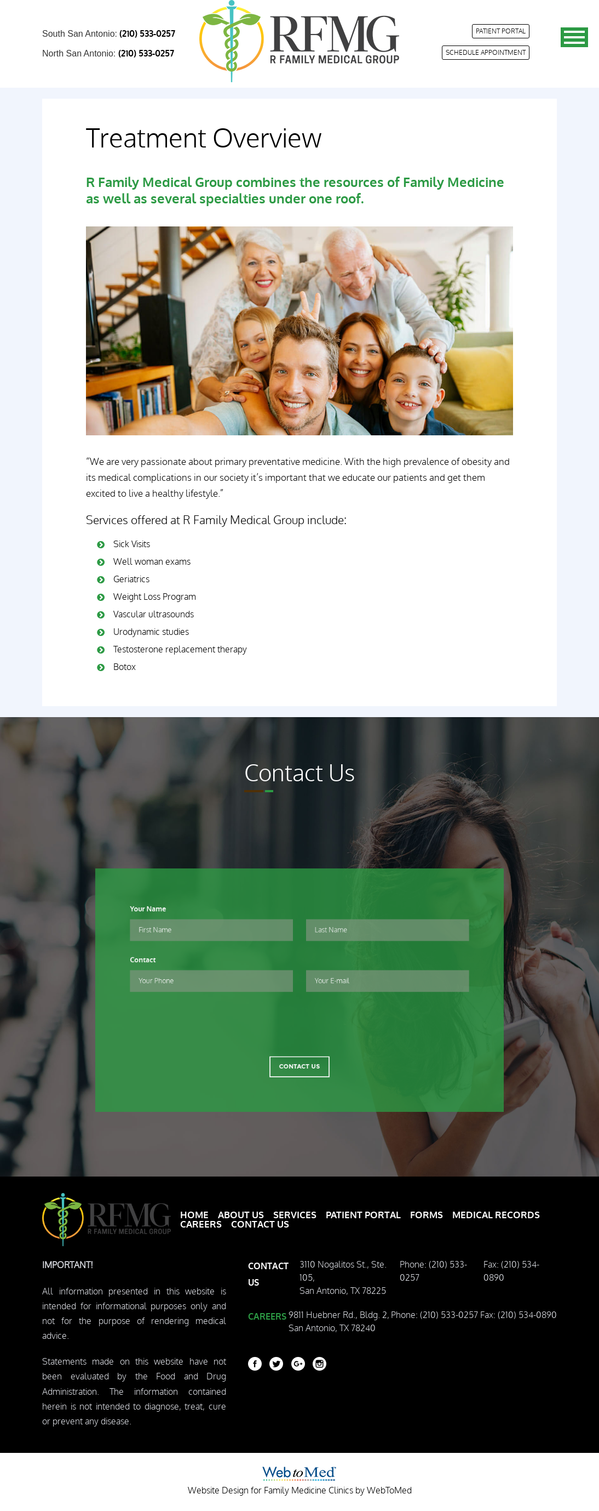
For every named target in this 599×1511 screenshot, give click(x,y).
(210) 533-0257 (147, 34)
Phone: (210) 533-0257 (433, 1271)
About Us (241, 1215)
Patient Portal (501, 31)
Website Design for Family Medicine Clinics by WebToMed (300, 1491)
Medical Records (496, 1215)
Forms (426, 1215)
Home (194, 1215)
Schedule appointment (486, 52)
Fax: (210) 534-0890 (511, 1271)
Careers (201, 1224)
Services (294, 1215)
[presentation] (299, 1010)
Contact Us (299, 1046)
